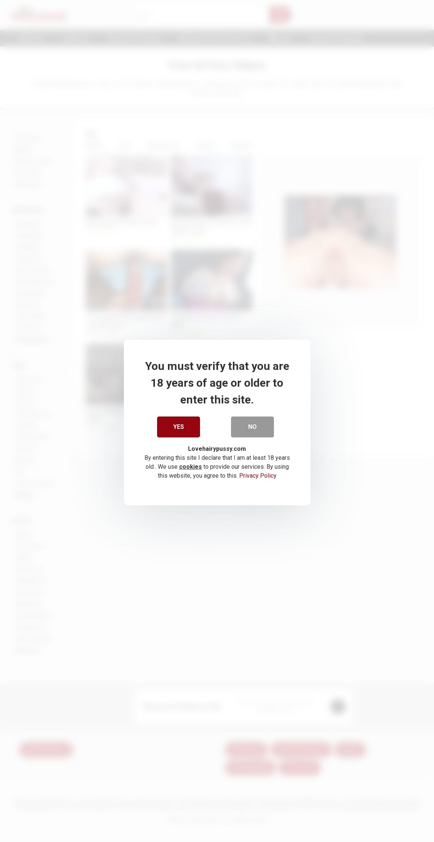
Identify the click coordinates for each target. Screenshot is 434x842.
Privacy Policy (258, 474)
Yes (178, 425)
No (252, 425)
